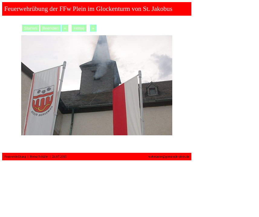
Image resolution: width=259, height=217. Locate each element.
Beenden (50, 28)
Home (79, 28)
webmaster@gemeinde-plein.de (168, 156)
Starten (30, 28)
